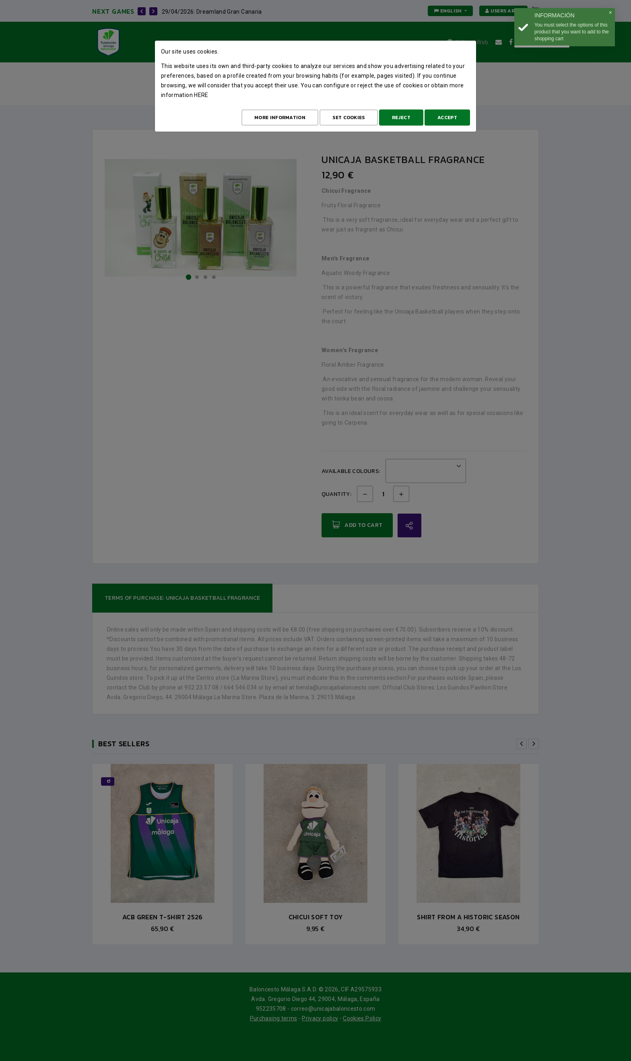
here (201, 95)
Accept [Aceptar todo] (447, 117)
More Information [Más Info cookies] (279, 117)
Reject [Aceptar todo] (401, 117)
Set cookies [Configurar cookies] (348, 117)
